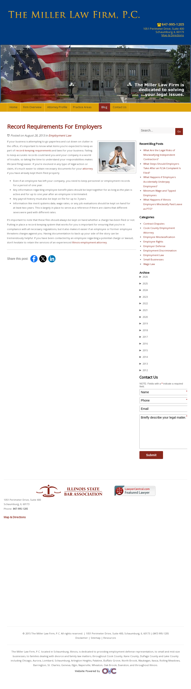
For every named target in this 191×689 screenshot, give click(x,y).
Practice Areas (82, 107)
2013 (143, 364)
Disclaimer (81, 637)
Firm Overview (32, 107)
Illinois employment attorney (89, 242)
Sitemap (96, 637)
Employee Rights (153, 241)
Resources (109, 637)
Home (13, 107)
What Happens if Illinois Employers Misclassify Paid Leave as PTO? (162, 204)
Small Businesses (153, 259)
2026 (143, 277)
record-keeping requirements (33, 150)
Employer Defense (154, 246)
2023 (143, 297)
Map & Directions (172, 35)
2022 (143, 303)
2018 (143, 330)
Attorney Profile (57, 107)
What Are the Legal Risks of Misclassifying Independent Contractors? (159, 155)
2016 (143, 343)
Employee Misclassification (159, 237)
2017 (143, 337)
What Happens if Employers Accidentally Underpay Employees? (159, 181)
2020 (143, 317)
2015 (143, 350)
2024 (143, 290)
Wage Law (149, 264)
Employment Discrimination (160, 250)
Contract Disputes (153, 223)
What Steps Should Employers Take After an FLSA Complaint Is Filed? (162, 168)
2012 (143, 370)
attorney (88, 168)
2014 (143, 357)
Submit (151, 455)
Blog (104, 107)
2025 (143, 283)
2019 (143, 323)
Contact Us (119, 107)
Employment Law (60, 135)
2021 (143, 310)
